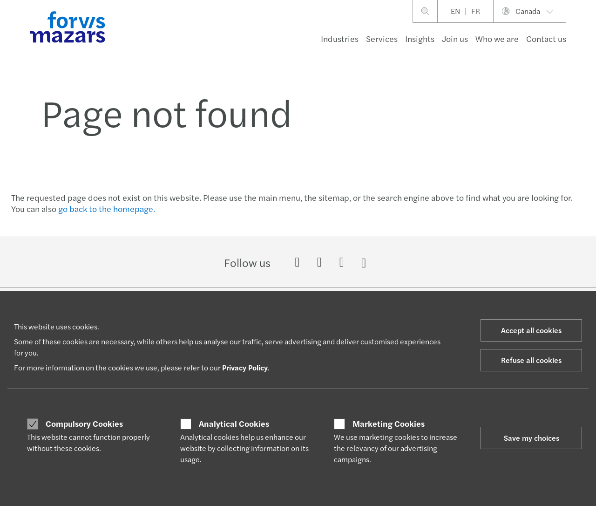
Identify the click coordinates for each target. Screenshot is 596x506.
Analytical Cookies (234, 423)
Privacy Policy (245, 367)
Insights (419, 38)
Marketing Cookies (388, 423)
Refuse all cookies (531, 360)
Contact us (546, 38)
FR (475, 11)
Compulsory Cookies (84, 423)
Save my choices (531, 437)
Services (382, 38)
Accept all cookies (531, 330)
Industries (340, 38)
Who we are (497, 38)
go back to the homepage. (106, 208)
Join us (455, 38)
